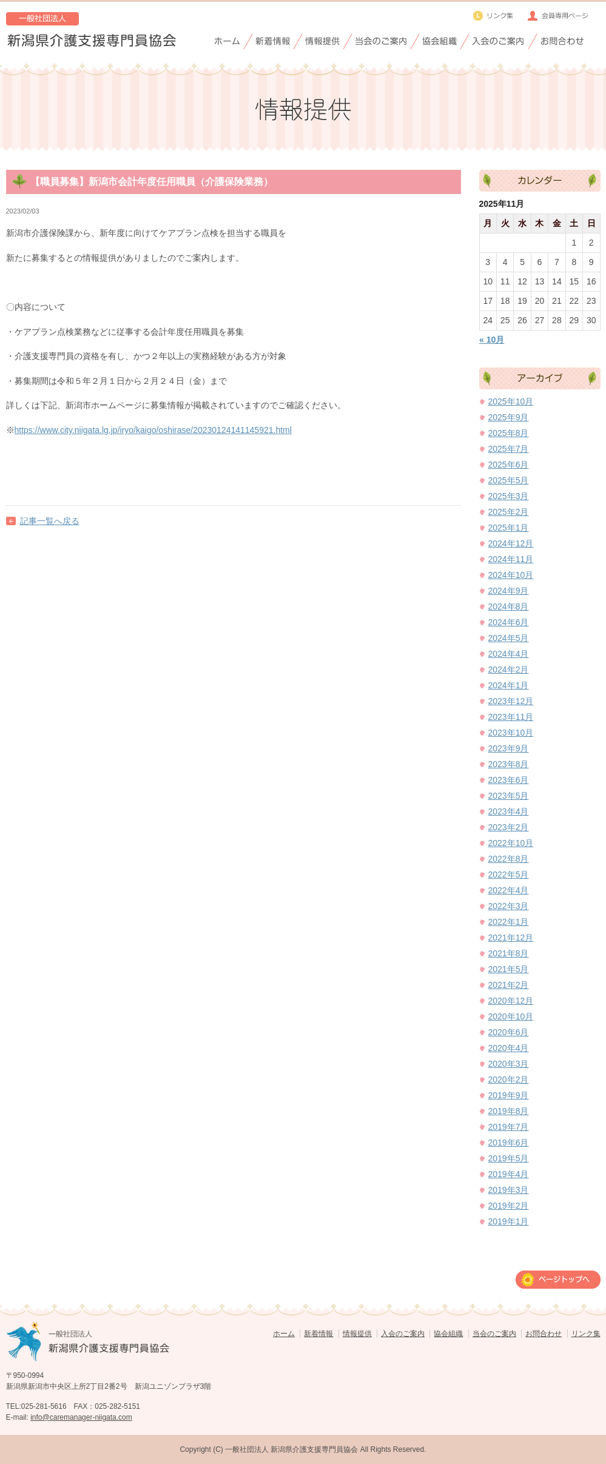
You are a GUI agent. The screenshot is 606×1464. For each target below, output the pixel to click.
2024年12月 (511, 543)
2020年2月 (508, 1079)
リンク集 (586, 1333)
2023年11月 (511, 717)
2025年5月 (508, 480)
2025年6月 (508, 464)
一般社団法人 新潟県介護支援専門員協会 (291, 1449)
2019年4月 (508, 1174)
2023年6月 (508, 780)
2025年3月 (508, 496)
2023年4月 (508, 811)
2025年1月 (508, 527)
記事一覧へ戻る (49, 521)
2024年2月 (508, 669)
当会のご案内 (494, 1333)
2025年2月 (508, 512)
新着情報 (318, 1333)
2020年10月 (511, 1016)
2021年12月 (511, 937)
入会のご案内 (403, 1333)
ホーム (284, 1333)
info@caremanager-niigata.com (81, 1417)
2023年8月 (508, 764)
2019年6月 (508, 1142)
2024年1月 (508, 685)
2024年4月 (508, 654)
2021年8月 (508, 953)
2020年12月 (511, 1001)
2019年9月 (508, 1095)
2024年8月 (508, 606)
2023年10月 (511, 732)
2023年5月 (508, 796)
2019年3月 (508, 1190)
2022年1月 (508, 922)
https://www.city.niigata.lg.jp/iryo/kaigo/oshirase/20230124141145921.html (153, 430)
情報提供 (357, 1333)
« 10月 (491, 339)
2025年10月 (511, 401)
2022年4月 (508, 890)
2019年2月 (508, 1205)
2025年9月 (508, 417)
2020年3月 (508, 1064)
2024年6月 (508, 622)
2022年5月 (508, 874)
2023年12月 (511, 701)
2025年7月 (508, 449)
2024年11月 (511, 559)
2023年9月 (508, 748)
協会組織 (448, 1333)
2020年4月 (508, 1048)
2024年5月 (508, 638)
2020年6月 (508, 1032)
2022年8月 (508, 859)
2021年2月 (508, 985)
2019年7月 (508, 1127)
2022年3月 (508, 906)
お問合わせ (543, 1333)
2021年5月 (508, 969)
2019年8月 (508, 1111)
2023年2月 (508, 827)
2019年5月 (508, 1158)
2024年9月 (508, 591)
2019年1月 (508, 1221)
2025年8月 (508, 433)
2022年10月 (511, 843)
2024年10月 (511, 575)
